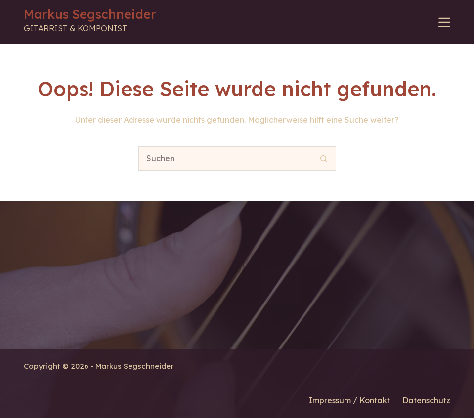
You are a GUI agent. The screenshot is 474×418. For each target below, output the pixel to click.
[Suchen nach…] (224, 158)
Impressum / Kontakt (349, 400)
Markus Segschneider (90, 14)
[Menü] (444, 22)
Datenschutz (426, 400)
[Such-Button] (323, 158)
